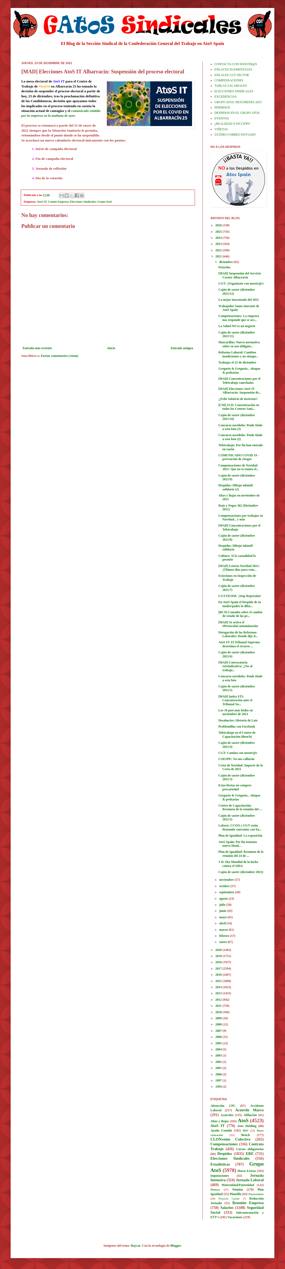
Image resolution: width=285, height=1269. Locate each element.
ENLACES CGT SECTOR (231, 75)
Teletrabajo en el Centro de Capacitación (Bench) (236, 734)
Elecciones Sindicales (83, 201)
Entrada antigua (182, 348)
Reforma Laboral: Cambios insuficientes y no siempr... (238, 354)
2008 (219, 1024)
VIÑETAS (221, 129)
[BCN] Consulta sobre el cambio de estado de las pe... (240, 614)
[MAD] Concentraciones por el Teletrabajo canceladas (239, 380)
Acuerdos (227, 1115)
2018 (219, 962)
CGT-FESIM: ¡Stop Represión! (239, 596)
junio (223, 911)
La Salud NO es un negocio (236, 326)
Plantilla (235, 1194)
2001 (219, 1068)
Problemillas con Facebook (236, 726)
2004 (219, 1049)
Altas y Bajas (219, 1121)
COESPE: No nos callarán (236, 759)
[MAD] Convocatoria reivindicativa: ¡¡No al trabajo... (235, 666)
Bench (245, 1135)
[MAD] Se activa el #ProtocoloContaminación (238, 624)
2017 (219, 968)
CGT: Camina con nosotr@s (237, 753)
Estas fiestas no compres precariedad (234, 787)
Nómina (237, 1189)
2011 (218, 1006)
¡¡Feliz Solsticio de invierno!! (238, 399)
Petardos (224, 267)
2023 (219, 244)
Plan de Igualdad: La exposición (240, 835)
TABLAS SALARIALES (230, 85)
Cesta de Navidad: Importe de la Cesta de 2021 (240, 767)
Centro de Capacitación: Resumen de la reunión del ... (240, 807)
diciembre (226, 262)
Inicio (111, 348)
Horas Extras (247, 1171)
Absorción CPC (223, 1106)
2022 (219, 250)
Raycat (135, 1245)
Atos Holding (246, 1126)
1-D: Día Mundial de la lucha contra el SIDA (238, 863)
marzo (224, 930)
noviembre (226, 880)
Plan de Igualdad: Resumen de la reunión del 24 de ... (240, 853)
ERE (250, 1153)
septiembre (227, 892)
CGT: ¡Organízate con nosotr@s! (241, 283)
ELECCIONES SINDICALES (233, 91)
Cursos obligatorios (250, 1149)
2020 (219, 950)
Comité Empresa (58, 201)
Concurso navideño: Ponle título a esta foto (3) (240, 427)
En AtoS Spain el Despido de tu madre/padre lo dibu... (239, 604)
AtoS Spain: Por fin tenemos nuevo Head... (237, 844)
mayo (223, 917)
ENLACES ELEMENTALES (233, 69)
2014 (219, 987)
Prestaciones (256, 1194)
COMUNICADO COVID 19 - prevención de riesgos (238, 457)
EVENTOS (221, 118)
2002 (219, 1062)
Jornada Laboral (250, 1180)
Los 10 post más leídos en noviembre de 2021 (235, 712)
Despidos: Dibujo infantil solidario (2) (235, 487)
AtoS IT (42, 201)
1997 (219, 1080)
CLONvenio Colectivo (230, 1139)
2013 (219, 993)
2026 (219, 225)
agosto (224, 898)
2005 (219, 1043)
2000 (219, 1074)
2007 (219, 1031)
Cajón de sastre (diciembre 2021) (240, 872)
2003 (219, 1055)
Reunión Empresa (248, 1203)
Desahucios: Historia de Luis (238, 720)
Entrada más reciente (37, 348)
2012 (219, 999)
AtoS (243, 1120)
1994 (219, 1086)
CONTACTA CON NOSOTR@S (235, 64)
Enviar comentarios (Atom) (59, 356)
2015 (219, 981)
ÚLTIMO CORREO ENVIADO (235, 134)
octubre (224, 886)
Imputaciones (219, 1176)
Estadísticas (220, 1164)
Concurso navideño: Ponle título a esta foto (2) (240, 437)
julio (222, 905)
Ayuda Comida (221, 1130)
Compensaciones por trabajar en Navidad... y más (240, 517)
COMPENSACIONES (228, 80)
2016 (219, 974)
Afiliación (250, 1115)
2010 (219, 1012)
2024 (219, 238)
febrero (224, 936)
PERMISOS (222, 107)
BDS (245, 1130)
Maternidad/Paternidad (238, 1185)
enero (223, 942)
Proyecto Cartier (229, 1198)
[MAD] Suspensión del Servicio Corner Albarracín (239, 275)
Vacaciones (234, 1217)
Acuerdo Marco (249, 1110)
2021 (219, 256)
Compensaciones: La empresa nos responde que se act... (238, 318)
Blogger (175, 1245)
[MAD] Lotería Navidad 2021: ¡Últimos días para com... (239, 567)
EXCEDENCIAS (225, 96)
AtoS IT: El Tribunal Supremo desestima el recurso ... (239, 644)
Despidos (224, 1153)
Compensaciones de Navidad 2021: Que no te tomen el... (238, 467)
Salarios (227, 1207)
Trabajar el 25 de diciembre (237, 362)
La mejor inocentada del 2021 (238, 300)
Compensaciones (224, 1144)
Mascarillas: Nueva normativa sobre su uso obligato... (239, 344)
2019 (219, 956)
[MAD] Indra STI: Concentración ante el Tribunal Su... (235, 700)
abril (223, 923)
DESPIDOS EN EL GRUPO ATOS (236, 113)
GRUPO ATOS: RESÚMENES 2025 (238, 102)
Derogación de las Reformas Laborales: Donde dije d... (238, 634)
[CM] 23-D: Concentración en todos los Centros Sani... (238, 407)
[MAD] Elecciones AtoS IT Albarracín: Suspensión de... (239, 390)
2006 (219, 1037)
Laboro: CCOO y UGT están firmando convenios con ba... (240, 827)
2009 (219, 1018)
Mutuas (215, 1189)
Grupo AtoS (104, 201)
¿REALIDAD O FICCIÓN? (232, 124)
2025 (219, 231)
